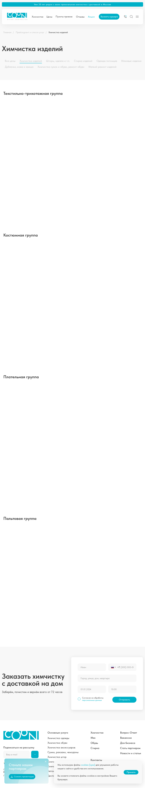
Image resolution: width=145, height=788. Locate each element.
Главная (7, 32)
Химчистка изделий (58, 32)
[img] (125, 16)
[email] (16, 754)
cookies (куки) (88, 764)
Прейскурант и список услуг (30, 32)
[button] (109, 17)
